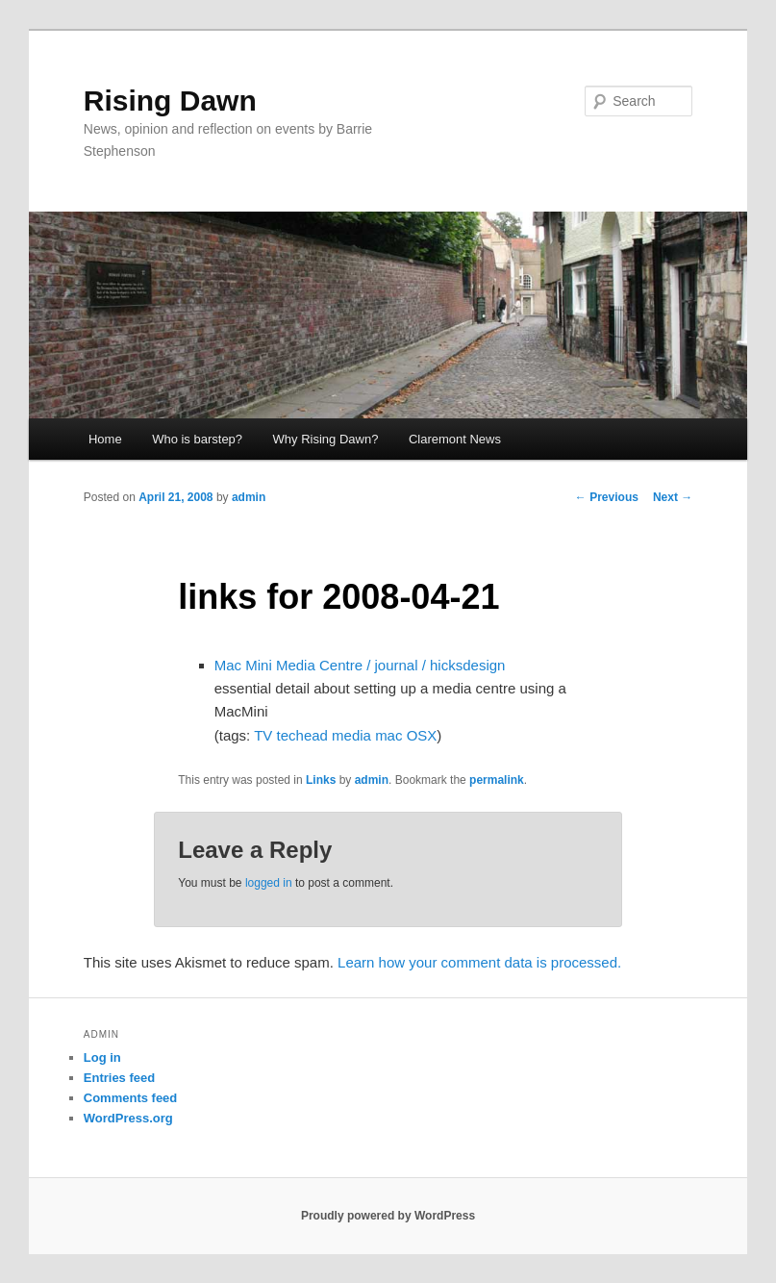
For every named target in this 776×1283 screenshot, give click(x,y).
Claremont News (455, 439)
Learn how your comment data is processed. (479, 962)
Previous (606, 497)
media (351, 735)
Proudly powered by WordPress (388, 1215)
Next (672, 497)
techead (302, 735)
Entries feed (119, 1077)
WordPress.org (128, 1118)
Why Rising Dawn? (326, 439)
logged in (268, 883)
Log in (102, 1057)
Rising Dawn (170, 100)
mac (388, 735)
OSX (422, 735)
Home (105, 439)
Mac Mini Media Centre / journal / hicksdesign (360, 665)
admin (248, 497)
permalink (496, 780)
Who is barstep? (197, 439)
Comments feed (131, 1098)
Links (321, 780)
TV (263, 735)
